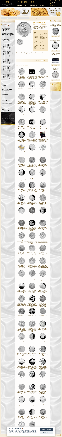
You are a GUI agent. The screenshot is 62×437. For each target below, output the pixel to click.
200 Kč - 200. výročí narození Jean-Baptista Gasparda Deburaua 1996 (43, 266)
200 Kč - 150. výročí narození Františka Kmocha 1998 (21, 342)
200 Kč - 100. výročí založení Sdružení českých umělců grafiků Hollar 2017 (32, 368)
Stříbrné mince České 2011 (8, 59)
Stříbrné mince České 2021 (8, 47)
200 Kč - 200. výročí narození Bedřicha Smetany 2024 (42, 379)
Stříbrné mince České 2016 (8, 53)
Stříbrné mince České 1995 (8, 77)
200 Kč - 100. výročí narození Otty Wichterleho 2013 (42, 392)
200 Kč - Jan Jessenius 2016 (42, 215)
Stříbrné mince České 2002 (8, 69)
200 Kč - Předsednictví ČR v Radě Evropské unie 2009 (32, 417)
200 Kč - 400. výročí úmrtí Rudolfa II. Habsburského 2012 (22, 241)
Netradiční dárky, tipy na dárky (7, 109)
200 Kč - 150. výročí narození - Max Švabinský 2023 (43, 354)
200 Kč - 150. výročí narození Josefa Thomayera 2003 (21, 279)
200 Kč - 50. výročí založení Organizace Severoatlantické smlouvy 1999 (22, 330)
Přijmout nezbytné (46, 432)
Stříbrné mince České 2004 (8, 67)
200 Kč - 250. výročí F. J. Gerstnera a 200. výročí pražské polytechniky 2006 (21, 179)
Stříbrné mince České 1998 (8, 74)
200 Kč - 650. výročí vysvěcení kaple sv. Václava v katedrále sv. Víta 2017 (32, 229)
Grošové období (5, 94)
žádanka (46, 57)
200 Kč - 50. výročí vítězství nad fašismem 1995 (21, 253)
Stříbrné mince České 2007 (8, 63)
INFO (58, 36)
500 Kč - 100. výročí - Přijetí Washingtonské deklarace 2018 (21, 140)
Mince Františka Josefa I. (7, 89)
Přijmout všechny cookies (46, 429)
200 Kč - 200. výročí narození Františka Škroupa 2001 (32, 89)
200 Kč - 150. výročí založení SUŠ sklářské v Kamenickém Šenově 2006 (32, 190)
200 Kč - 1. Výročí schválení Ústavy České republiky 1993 (21, 291)
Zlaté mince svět (5, 96)
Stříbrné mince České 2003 (8, 68)
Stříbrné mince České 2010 (8, 60)
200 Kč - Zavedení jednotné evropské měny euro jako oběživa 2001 (42, 127)
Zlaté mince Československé (7, 33)
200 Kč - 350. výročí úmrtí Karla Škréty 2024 (22, 379)
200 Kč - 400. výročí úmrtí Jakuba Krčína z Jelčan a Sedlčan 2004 (32, 127)
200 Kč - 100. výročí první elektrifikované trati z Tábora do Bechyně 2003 (32, 140)
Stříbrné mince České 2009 (8, 61)
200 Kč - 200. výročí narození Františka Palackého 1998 (42, 89)
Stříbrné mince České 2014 (8, 55)
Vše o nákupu (42, 5)
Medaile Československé (7, 37)
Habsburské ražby (5, 90)
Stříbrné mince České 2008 (8, 62)
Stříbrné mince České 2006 (8, 65)
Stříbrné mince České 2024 (8, 44)
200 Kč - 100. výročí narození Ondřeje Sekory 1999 (43, 115)
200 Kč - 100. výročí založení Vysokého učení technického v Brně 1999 (21, 304)
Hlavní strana (4, 18)
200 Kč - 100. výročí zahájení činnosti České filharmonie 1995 (32, 266)
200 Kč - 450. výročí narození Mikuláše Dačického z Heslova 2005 (32, 165)
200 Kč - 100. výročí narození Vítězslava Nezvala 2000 (21, 165)
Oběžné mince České (6, 81)
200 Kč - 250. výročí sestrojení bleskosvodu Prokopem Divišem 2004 (32, 152)
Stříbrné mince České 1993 (8, 80)
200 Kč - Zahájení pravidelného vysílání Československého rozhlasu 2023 (43, 368)
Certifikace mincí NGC (33, 5)
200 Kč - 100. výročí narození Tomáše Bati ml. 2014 (21, 203)
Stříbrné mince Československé (8, 34)
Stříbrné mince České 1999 (8, 73)
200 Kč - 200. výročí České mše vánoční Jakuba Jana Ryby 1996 (43, 279)
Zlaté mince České (5, 39)
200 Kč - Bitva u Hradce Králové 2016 (42, 178)
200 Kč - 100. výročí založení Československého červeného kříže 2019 (32, 317)
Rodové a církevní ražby (7, 91)
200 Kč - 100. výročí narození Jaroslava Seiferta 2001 (21, 115)
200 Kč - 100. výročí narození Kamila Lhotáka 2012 (43, 417)
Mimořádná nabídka (6, 28)
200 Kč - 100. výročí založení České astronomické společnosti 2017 (32, 305)
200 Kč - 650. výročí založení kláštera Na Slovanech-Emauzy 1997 (21, 89)
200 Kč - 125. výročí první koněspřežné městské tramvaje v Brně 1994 (32, 253)
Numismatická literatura (7, 110)
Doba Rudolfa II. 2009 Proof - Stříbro (55, 54)
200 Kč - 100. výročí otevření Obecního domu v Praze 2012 (22, 417)
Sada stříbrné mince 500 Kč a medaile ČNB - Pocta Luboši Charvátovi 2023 (32, 77)
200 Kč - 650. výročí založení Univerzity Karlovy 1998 (42, 203)
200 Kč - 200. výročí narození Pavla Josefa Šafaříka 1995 (32, 291)
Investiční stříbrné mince (7, 103)
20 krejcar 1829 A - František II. (55, 69)
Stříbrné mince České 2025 (8, 43)
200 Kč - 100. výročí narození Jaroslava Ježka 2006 (32, 203)
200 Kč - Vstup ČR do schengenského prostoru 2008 (21, 405)
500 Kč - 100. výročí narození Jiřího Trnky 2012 (43, 190)
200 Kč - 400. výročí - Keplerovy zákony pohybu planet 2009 (32, 354)
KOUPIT (54, 36)
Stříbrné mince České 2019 (8, 50)
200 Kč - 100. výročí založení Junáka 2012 (32, 342)
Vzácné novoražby (5, 29)
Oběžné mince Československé (8, 35)
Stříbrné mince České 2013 (8, 56)
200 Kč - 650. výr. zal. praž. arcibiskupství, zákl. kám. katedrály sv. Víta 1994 (32, 242)
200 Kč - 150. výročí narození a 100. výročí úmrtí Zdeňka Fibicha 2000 (32, 330)
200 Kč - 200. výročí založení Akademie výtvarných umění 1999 (21, 102)
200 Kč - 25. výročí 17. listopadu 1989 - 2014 (32, 215)
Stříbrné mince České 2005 (8, 66)
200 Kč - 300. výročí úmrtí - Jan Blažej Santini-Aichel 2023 (32, 392)
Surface (58, 435)
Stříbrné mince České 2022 (8, 46)
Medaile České (5, 83)
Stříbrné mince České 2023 (8, 45)
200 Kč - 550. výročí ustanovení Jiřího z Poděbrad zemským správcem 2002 (32, 103)
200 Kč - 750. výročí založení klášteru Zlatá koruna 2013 (42, 316)
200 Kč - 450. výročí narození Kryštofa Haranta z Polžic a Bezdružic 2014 (42, 305)
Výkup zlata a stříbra (6, 25)
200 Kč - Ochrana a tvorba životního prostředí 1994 (43, 253)
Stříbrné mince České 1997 (23, 18)
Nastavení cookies (23, 433)
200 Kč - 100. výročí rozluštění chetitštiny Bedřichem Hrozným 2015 (22, 316)
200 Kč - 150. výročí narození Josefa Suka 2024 (32, 379)
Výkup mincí (19, 5)
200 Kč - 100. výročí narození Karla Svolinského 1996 (21, 266)
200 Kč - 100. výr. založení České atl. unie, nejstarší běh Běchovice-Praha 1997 (43, 241)
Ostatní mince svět (5, 98)
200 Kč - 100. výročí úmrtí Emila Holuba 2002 (43, 77)
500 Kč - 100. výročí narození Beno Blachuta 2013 (21, 190)
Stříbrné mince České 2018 (8, 51)
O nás (25, 5)
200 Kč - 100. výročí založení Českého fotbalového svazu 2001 (32, 115)
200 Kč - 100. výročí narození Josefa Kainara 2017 (42, 329)
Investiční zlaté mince (6, 100)
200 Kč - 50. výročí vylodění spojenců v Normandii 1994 (21, 77)
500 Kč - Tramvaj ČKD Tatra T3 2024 (21, 152)
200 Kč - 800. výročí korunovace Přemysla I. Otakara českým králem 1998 (32, 279)
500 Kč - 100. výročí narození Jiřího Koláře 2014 (42, 165)
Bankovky (4, 85)
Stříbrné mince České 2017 (8, 52)
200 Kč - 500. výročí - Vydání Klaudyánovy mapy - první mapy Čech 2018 (21, 216)
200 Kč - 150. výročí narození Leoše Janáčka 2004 (42, 228)
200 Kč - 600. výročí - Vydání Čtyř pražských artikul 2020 (42, 291)
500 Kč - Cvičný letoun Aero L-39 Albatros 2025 (42, 152)
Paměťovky (4, 86)
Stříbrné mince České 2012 (8, 58)
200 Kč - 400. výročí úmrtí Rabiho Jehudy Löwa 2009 (32, 405)
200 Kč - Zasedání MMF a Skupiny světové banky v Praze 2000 (22, 354)
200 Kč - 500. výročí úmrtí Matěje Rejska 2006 (32, 178)
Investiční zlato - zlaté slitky (7, 101)
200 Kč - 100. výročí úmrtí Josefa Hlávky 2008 (43, 405)
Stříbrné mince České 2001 (8, 70)
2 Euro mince (4, 105)
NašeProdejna (52, 84)
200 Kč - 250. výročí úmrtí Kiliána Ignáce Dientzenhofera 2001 (43, 102)
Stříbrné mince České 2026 (8, 41)
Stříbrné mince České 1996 (8, 76)
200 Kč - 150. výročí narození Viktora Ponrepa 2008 (22, 367)
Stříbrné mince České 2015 (8, 54)
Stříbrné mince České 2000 (8, 71)
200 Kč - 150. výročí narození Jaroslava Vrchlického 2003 (21, 127)
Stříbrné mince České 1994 (8, 78)
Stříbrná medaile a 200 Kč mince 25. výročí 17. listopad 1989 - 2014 (43, 140)
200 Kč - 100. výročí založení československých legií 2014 (22, 228)
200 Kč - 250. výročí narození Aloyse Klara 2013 (21, 392)
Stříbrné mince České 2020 (8, 48)
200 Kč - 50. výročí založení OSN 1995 (42, 342)
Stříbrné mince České (12, 18)
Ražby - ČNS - (5, 30)
